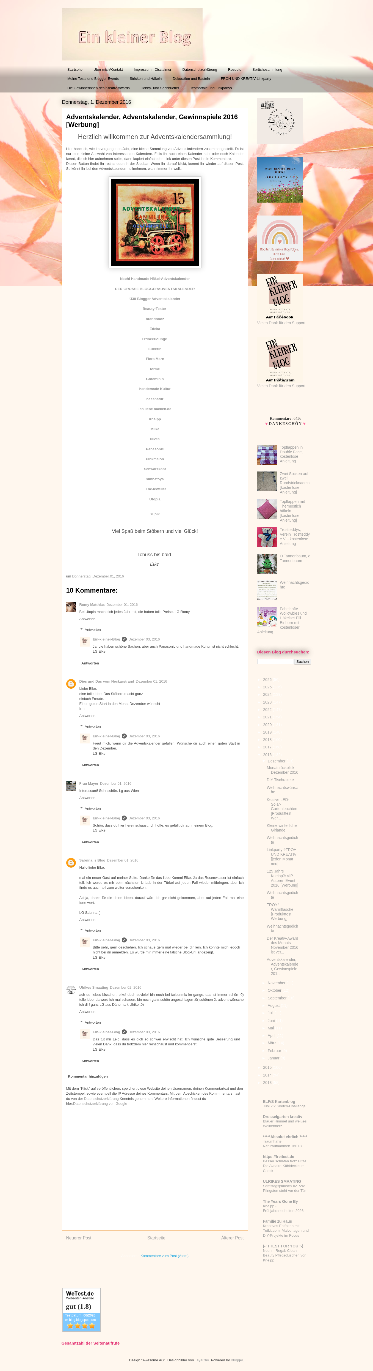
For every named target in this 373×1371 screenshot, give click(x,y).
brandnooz (155, 319)
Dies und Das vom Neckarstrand (106, 681)
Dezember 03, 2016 (144, 639)
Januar (274, 1058)
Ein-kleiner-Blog (106, 639)
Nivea (155, 439)
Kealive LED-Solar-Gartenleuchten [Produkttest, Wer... (282, 808)
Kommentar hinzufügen (88, 1076)
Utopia (154, 499)
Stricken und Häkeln (146, 79)
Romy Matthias (92, 605)
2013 (268, 1082)
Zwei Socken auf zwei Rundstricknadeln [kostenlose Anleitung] (295, 482)
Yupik (155, 514)
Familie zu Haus (277, 1221)
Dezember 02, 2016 (125, 987)
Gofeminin (155, 379)
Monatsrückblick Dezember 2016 (282, 770)
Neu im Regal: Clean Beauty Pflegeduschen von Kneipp (284, 1255)
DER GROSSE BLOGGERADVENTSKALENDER (155, 289)
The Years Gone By (280, 1201)
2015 (268, 1067)
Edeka (155, 329)
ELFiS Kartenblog (279, 1101)
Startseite (74, 69)
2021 (268, 717)
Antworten (87, 619)
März (272, 1043)
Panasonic (155, 449)
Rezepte (234, 69)
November (277, 983)
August (274, 1005)
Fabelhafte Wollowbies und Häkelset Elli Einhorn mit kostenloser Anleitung (282, 620)
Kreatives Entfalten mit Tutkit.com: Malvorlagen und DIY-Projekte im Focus (286, 1231)
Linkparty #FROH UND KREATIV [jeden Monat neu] (281, 856)
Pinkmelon (155, 459)
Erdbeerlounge (154, 339)
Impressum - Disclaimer (153, 69)
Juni (272, 1020)
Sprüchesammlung (267, 69)
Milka (154, 429)
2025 (268, 687)
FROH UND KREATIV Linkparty (246, 79)
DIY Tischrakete (280, 780)
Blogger (237, 1360)
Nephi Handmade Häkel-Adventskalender (155, 279)
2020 (268, 725)
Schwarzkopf (155, 469)
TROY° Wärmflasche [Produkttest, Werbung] (280, 912)
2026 (268, 679)
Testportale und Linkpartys (211, 88)
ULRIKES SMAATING (282, 1181)
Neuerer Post (79, 1238)
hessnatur (154, 399)
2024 (268, 694)
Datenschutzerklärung (199, 69)
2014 (268, 1075)
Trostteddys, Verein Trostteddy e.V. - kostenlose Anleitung (295, 536)
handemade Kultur (154, 389)
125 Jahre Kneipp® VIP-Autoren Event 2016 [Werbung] (282, 878)
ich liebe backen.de (155, 409)
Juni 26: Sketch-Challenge (284, 1106)
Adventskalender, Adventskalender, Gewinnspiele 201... (282, 966)
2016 (268, 755)
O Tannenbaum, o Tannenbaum (295, 558)
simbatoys (155, 479)
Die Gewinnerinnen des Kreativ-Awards (98, 88)
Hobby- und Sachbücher (160, 88)
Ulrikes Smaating (94, 987)
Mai (271, 1028)
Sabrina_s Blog (92, 860)
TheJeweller (156, 489)
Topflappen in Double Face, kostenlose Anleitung (291, 454)
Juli (271, 1013)
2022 (268, 709)
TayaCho (202, 1360)
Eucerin (155, 349)
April (272, 1035)
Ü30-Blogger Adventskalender (154, 299)
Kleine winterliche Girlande (282, 827)
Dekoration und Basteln (191, 79)
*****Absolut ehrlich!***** (285, 1137)
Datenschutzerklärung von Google (100, 1104)
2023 (268, 702)
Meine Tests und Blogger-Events (93, 79)
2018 (268, 739)
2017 (268, 747)
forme (155, 369)
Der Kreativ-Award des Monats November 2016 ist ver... (282, 945)
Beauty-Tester (155, 309)
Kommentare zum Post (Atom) (164, 1256)
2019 (268, 732)
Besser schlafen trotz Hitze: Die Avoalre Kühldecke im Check (285, 1166)
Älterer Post (232, 1238)
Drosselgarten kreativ (282, 1116)
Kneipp (155, 419)
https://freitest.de (278, 1156)
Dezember (277, 761)
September (278, 998)
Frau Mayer (88, 783)
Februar (275, 1050)
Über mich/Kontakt (108, 69)
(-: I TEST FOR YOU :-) (283, 1246)
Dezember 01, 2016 (122, 605)
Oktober (275, 990)
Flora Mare (155, 359)
